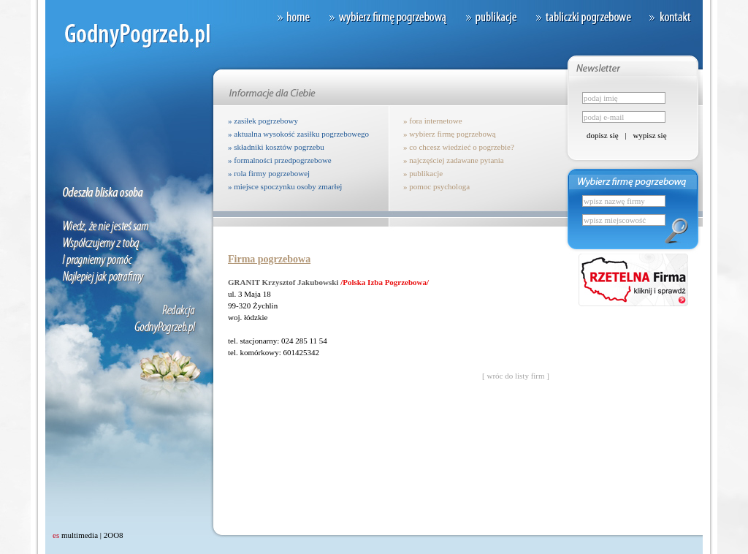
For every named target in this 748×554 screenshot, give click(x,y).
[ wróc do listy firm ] (515, 375)
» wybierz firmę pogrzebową (449, 133)
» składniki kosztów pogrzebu (276, 147)
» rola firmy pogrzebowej (269, 173)
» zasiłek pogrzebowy (263, 120)
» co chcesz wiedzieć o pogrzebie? (458, 147)
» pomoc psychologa (436, 186)
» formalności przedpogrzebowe (280, 160)
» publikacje (423, 173)
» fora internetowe (432, 120)
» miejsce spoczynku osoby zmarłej (285, 186)
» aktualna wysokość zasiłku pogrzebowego (298, 133)
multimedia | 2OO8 (88, 535)
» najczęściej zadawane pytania (453, 160)
